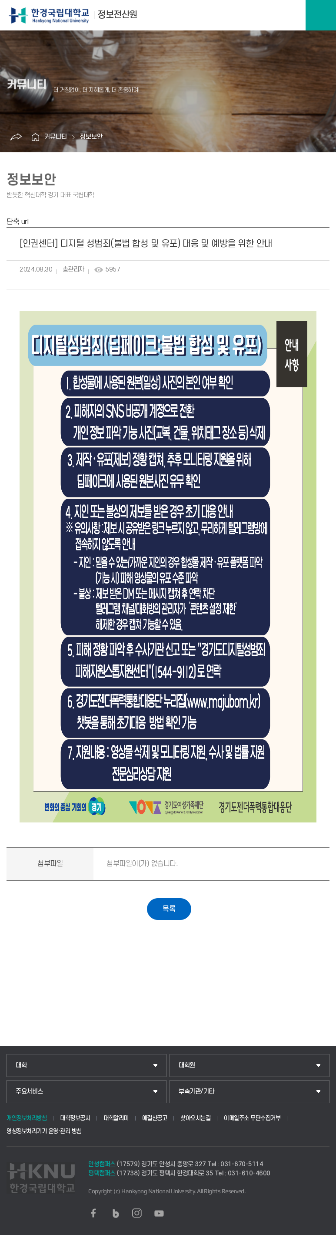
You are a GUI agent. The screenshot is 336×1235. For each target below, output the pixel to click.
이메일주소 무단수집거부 (252, 1118)
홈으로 (35, 137)
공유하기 (16, 137)
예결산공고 (154, 1118)
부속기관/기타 (196, 1091)
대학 (21, 1065)
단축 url (17, 222)
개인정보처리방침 (27, 1118)
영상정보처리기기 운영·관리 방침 (44, 1131)
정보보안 (91, 137)
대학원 (187, 1065)
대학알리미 (116, 1118)
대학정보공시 (75, 1118)
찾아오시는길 (195, 1118)
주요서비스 (29, 1091)
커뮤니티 (55, 137)
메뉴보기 (321, 15)
